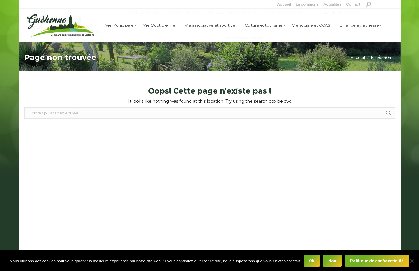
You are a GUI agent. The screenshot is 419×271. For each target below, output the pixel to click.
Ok (311, 260)
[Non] (412, 261)
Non (332, 260)
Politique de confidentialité (377, 260)
